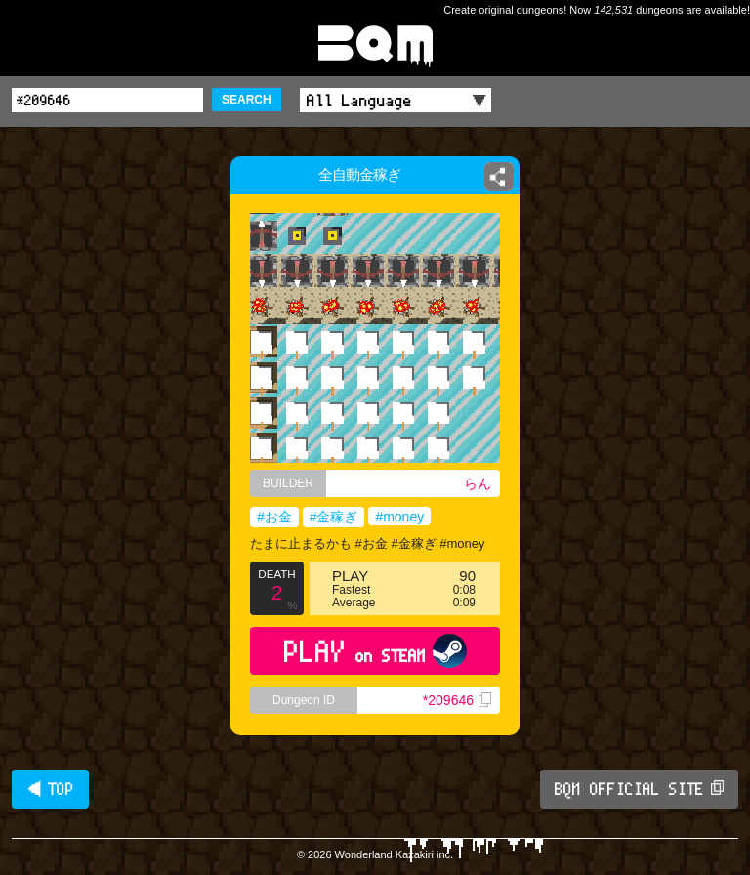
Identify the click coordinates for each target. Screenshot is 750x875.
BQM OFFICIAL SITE (639, 789)
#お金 (274, 516)
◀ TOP (50, 789)
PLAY (375, 651)
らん (477, 483)
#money (399, 516)
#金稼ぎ (334, 516)
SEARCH (246, 99)
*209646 (457, 700)
